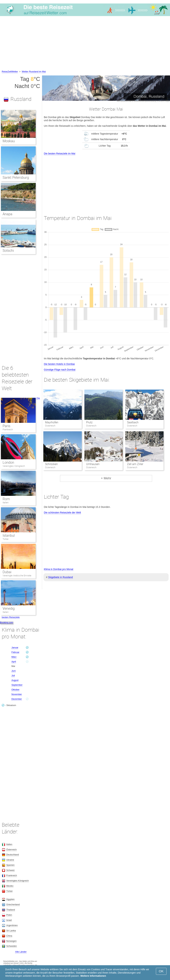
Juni (13, 671)
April (13, 661)
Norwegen (11, 941)
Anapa (7, 214)
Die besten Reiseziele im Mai (59, 153)
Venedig (9, 608)
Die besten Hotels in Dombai (59, 364)
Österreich (11, 849)
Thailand (10, 909)
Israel (9, 920)
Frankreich (8, 429)
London (8, 462)
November (16, 694)
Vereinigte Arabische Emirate (17, 575)
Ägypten (10, 899)
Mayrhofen (51, 422)
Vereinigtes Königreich (14, 466)
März (14, 657)
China (9, 935)
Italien (6, 502)
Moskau (9, 141)
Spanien (10, 865)
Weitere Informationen (93, 975)
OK (161, 971)
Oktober (15, 689)
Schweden (11, 946)
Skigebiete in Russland (60, 577)
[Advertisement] (85, 43)
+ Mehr (106, 478)
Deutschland (12, 854)
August (14, 680)
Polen (9, 915)
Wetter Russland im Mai (34, 71)
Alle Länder (21, 951)
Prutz (89, 422)
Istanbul (9, 535)
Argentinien (12, 925)
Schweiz (10, 870)
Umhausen (93, 464)
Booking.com (6, 622)
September (17, 685)
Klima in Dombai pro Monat (58, 569)
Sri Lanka (11, 930)
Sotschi (8, 250)
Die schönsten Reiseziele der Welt (62, 512)
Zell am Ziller (135, 464)
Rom (6, 499)
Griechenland (13, 904)
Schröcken (51, 464)
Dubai (7, 572)
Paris (6, 426)
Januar (14, 647)
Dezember (16, 699)
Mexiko (9, 886)
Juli (13, 675)
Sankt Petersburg (16, 177)
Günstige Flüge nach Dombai (59, 369)
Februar (15, 652)
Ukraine (10, 859)
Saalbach (133, 422)
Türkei (6, 539)
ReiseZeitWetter (10, 71)
